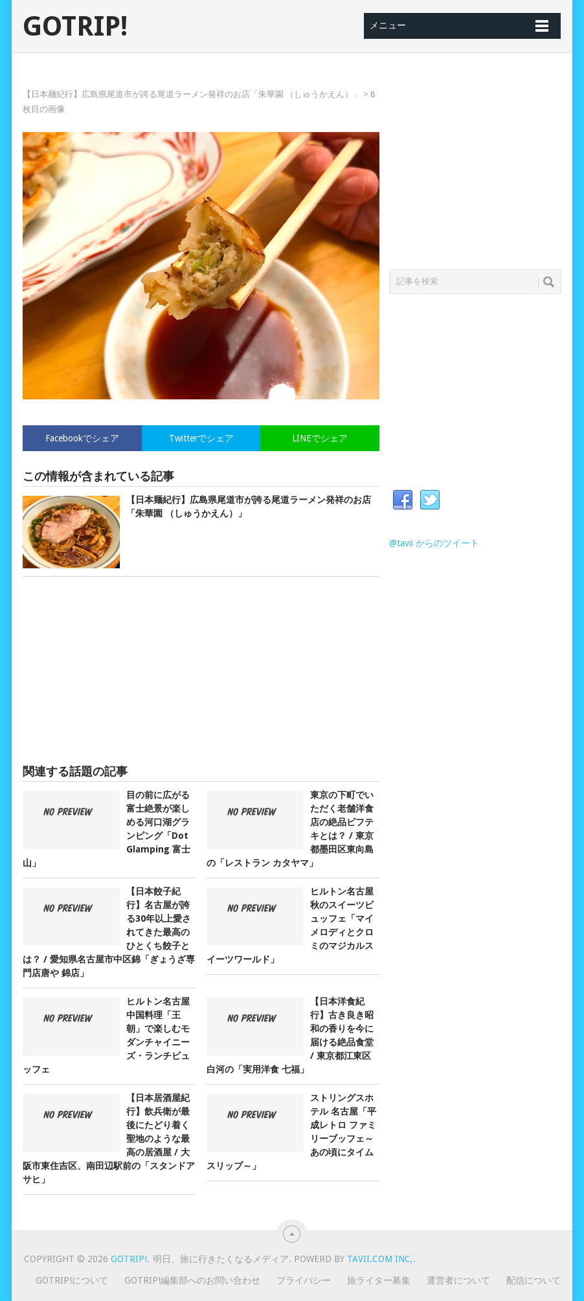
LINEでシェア (320, 438)
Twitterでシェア (201, 438)
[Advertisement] (201, 670)
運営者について (458, 1280)
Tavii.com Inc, (380, 1259)
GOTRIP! (75, 26)
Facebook (402, 500)
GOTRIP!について (72, 1280)
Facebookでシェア (82, 438)
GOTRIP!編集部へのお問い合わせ (192, 1280)
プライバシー (303, 1280)
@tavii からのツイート (434, 543)
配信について (533, 1280)
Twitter (430, 500)
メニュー (388, 25)
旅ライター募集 (378, 1280)
